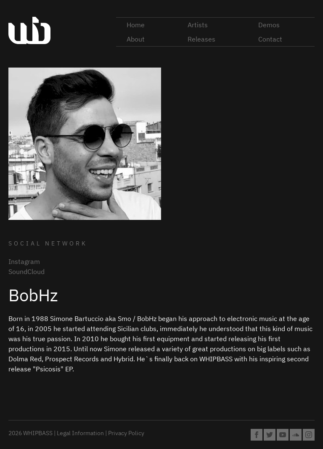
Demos (269, 25)
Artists (198, 25)
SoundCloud (26, 271)
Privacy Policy (126, 433)
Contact (270, 39)
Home (136, 25)
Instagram (24, 261)
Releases (201, 39)
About (136, 39)
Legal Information (80, 433)
